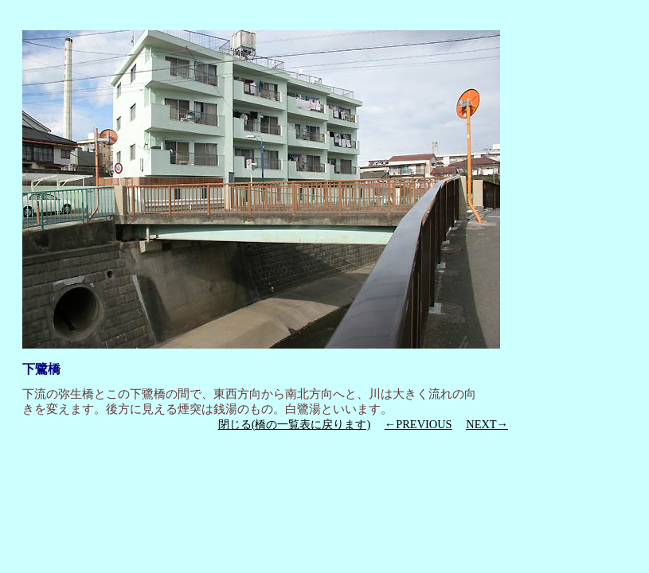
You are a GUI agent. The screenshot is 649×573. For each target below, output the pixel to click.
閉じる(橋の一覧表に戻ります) (294, 424)
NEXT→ (487, 424)
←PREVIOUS (418, 424)
